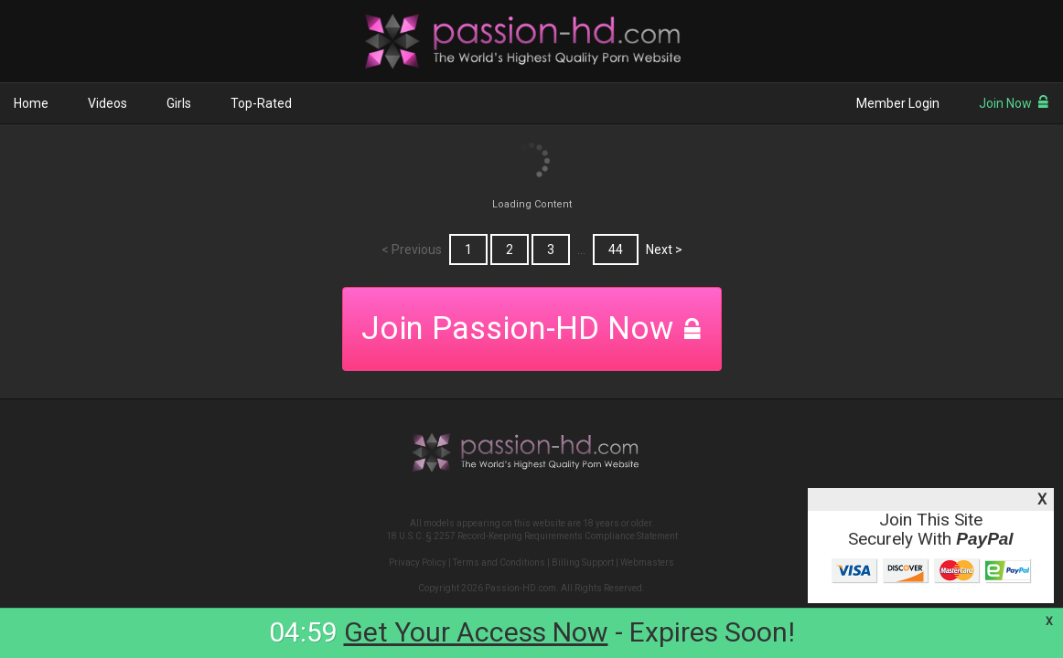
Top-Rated (261, 103)
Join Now (1014, 103)
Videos (107, 103)
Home (31, 103)
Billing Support (583, 562)
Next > (664, 249)
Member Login (898, 103)
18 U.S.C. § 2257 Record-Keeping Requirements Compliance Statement (532, 536)
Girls (178, 103)
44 (615, 249)
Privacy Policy (417, 562)
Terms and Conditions (499, 562)
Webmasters (647, 562)
